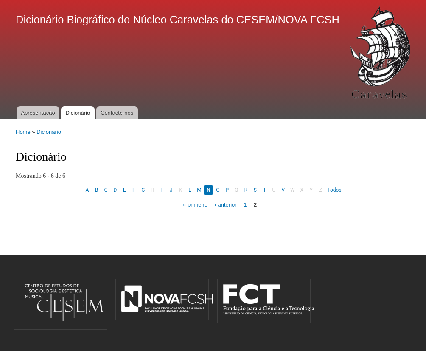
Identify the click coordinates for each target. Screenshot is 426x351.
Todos (334, 190)
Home (23, 132)
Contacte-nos (117, 113)
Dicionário (77, 113)
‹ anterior (226, 204)
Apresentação (38, 113)
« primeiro (195, 204)
